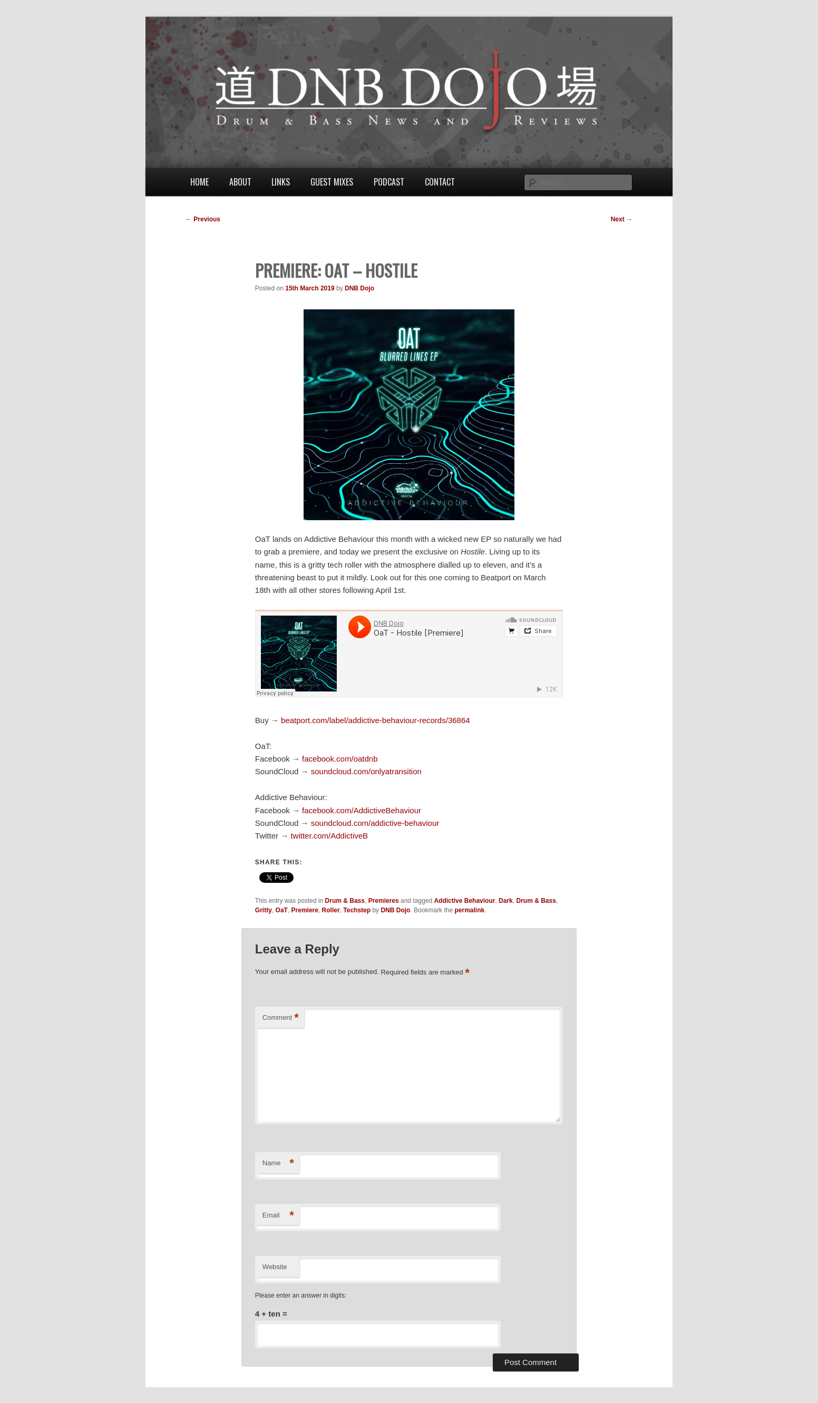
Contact (440, 182)
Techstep (357, 910)
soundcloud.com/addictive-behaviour (375, 823)
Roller (331, 910)
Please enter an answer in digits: (300, 1295)
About (240, 182)
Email (278, 1215)
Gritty (263, 910)
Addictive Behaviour (464, 900)
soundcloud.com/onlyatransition (366, 771)
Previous (203, 219)
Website (274, 1267)
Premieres (383, 900)
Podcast (389, 182)
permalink (469, 910)
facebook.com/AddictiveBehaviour (361, 810)
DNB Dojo (359, 288)
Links (280, 182)
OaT (282, 910)
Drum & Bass (345, 900)
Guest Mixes (331, 182)
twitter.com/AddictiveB (329, 835)
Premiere (304, 910)
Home (199, 182)
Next (621, 219)
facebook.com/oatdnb (339, 758)
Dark (506, 900)
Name (278, 1163)
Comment (280, 1018)
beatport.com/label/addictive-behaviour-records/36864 (375, 720)
